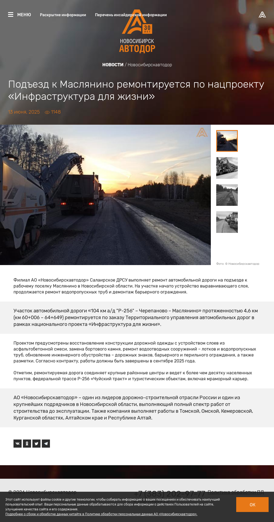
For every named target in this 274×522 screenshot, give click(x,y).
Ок (252, 504)
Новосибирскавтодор (150, 64)
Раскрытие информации (63, 15)
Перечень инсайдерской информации (131, 15)
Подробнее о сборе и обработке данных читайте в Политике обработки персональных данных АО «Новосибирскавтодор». (101, 514)
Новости (113, 64)
